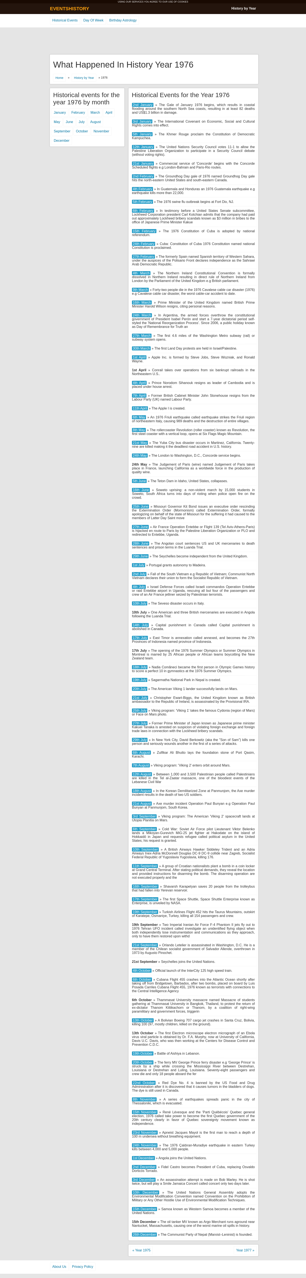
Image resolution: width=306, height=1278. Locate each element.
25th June (140, 506)
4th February (142, 189)
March (95, 112)
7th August (141, 765)
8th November (144, 1099)
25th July (139, 710)
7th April (139, 395)
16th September (145, 886)
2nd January (143, 105)
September (62, 131)
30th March (141, 348)
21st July (140, 698)
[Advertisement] (153, 41)
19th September (145, 912)
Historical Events (65, 20)
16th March (142, 302)
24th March (142, 315)
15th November (145, 1112)
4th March (141, 273)
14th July (140, 625)
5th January (142, 134)
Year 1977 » (245, 1250)
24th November (145, 1145)
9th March (140, 290)
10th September (145, 849)
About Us (59, 1266)
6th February (143, 211)
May (57, 122)
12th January (143, 147)
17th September (145, 899)
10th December (145, 1192)
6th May (139, 417)
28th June (140, 543)
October (82, 131)
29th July (140, 740)
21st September (145, 945)
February (78, 112)
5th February (142, 202)
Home (59, 77)
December (61, 140)
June (69, 122)
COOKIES (182, 1)
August (95, 122)
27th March (142, 335)
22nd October (144, 1083)
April (108, 112)
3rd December (144, 1180)
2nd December (144, 1167)
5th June (139, 481)
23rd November (145, 1132)
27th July (140, 723)
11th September (145, 866)
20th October (143, 1062)
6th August (141, 752)
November (101, 131)
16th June (141, 490)
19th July (139, 680)
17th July (140, 638)
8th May (139, 430)
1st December (143, 1158)
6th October (142, 979)
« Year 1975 (141, 1250)
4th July (139, 587)
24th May (140, 455)
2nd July (139, 574)
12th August (142, 774)
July (82, 122)
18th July (140, 667)
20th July (139, 689)
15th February (144, 231)
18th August (142, 791)
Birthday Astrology (123, 20)
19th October (143, 1053)
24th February (143, 244)
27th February (143, 256)
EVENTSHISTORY (69, 8)
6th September (144, 829)
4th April (139, 383)
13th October (143, 1020)
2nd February (143, 176)
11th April (140, 408)
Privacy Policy (82, 1266)
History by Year (243, 8)
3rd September (144, 816)
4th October (142, 970)
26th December (144, 1234)
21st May (140, 443)
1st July (138, 565)
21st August (142, 803)
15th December (144, 1209)
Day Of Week (93, 20)
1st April (139, 357)
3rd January (142, 121)
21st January (143, 163)
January (60, 112)
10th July (139, 603)
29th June (140, 556)
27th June (140, 527)
